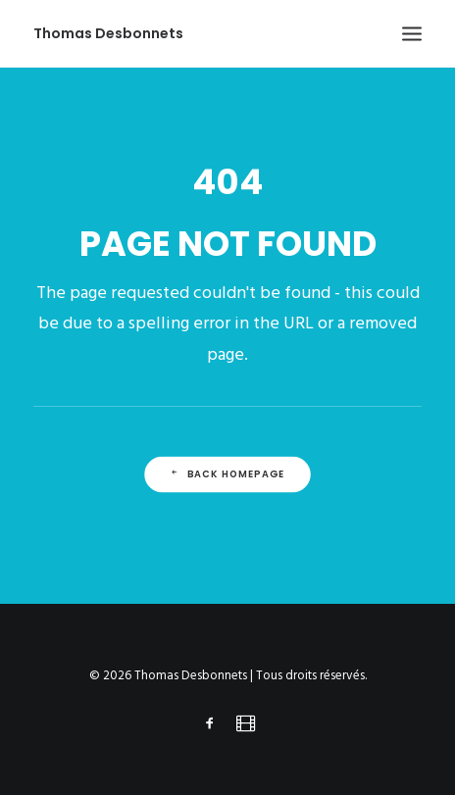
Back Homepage (227, 474)
